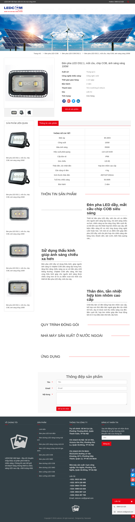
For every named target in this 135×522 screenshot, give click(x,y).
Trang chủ (36, 9)
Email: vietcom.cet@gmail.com (81, 498)
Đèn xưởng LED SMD (46, 476)
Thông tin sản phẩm (48, 123)
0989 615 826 (120, 507)
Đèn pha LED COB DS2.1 (71, 53)
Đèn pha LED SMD (45, 459)
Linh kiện (41, 429)
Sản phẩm (69, 9)
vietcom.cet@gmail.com (123, 512)
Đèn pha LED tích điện (46, 433)
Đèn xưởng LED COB (46, 472)
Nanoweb (87, 518)
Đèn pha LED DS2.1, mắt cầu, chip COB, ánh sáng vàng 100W (107, 53)
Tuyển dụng (111, 9)
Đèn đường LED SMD (46, 467)
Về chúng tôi (53, 9)
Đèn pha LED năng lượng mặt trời (50, 444)
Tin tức (82, 9)
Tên (50, 382)
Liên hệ (125, 9)
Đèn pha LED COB (51, 53)
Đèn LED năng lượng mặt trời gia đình (50, 449)
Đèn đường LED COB (46, 463)
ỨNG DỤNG (95, 9)
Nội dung (48, 394)
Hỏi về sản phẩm (71, 109)
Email (49, 388)
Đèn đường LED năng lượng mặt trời (50, 439)
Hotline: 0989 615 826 (116, 2)
